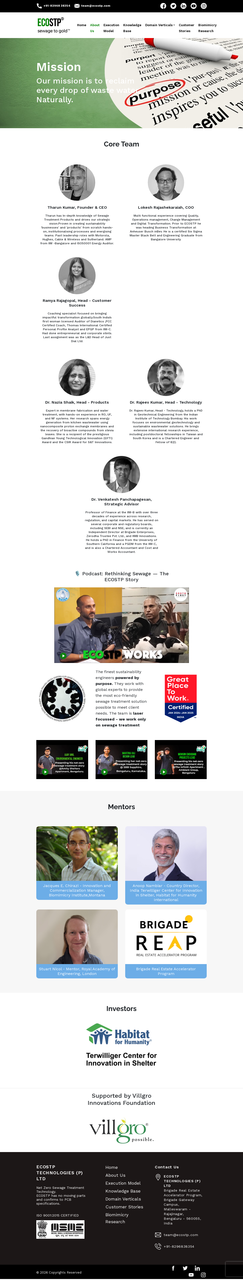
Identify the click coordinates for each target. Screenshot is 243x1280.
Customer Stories (186, 28)
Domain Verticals (159, 25)
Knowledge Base (132, 28)
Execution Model (111, 28)
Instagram (204, 6)
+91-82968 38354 (56, 5)
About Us (95, 28)
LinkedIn (183, 6)
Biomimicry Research (207, 28)
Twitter (173, 6)
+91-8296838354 (179, 1246)
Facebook (163, 6)
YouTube (194, 6)
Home (81, 25)
